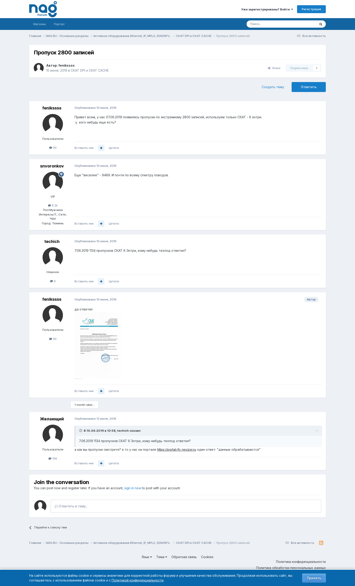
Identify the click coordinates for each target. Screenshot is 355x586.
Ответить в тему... (71, 506)
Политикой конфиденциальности (137, 580)
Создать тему (273, 87)
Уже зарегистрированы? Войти (267, 9)
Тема (161, 557)
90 (53, 147)
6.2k (53, 205)
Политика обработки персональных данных (291, 568)
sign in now (132, 488)
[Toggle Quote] (81, 430)
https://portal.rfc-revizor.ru (176, 449)
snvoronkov (52, 166)
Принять (314, 578)
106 (52, 458)
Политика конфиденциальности (301, 562)
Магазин (39, 24)
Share (274, 68)
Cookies (207, 557)
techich (52, 241)
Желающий (52, 418)
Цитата (114, 148)
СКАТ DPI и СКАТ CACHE (90, 70)
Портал (59, 24)
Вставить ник (84, 148)
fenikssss (66, 65)
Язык (147, 557)
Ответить (309, 87)
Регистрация (311, 9)
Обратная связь (184, 557)
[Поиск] (269, 24)
